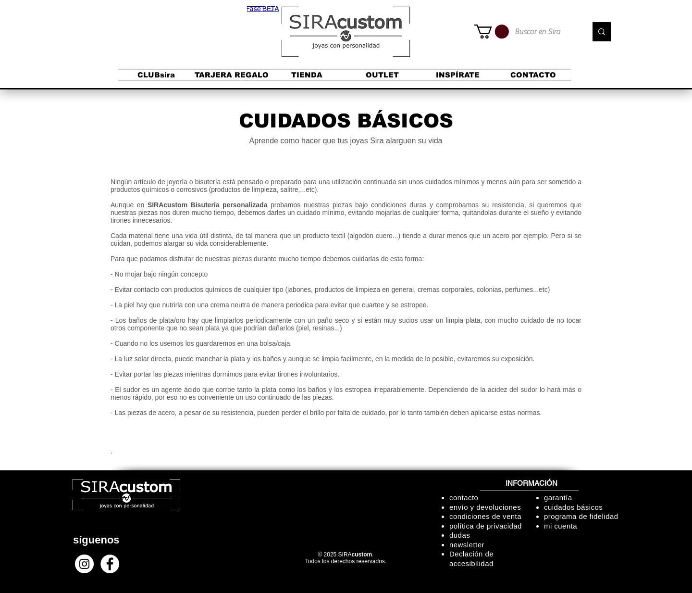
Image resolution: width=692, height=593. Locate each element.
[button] (263, 9)
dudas (459, 535)
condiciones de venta (485, 516)
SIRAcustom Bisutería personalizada (208, 205)
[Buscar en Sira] (543, 31)
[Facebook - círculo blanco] (109, 564)
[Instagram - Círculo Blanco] (84, 564)
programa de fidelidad (581, 516)
